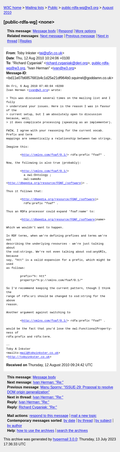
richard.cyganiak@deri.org (67, 63)
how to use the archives (35, 430)
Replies (26, 41)
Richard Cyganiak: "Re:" (38, 407)
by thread (85, 420)
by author (14, 426)
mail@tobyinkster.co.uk (39, 353)
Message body (44, 31)
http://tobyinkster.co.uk (29, 357)
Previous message (80, 36)
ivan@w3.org (63, 68)
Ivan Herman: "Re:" (48, 382)
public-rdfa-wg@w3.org (80, 8)
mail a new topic (84, 416)
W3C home (12, 8)
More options (85, 31)
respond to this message (48, 416)
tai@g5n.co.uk (50, 53)
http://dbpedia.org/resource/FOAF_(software (44, 183)
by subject (103, 420)
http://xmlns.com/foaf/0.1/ (44, 155)
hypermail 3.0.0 (65, 439)
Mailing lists (34, 8)
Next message (51, 36)
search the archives (72, 430)
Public (53, 8)
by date (69, 420)
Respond (66, 31)
